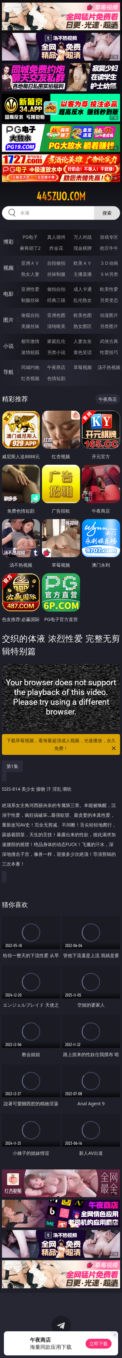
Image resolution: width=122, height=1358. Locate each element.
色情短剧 (56, 378)
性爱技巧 (109, 352)
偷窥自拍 (30, 315)
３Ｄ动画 (109, 263)
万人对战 (83, 237)
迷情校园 (30, 352)
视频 (8, 267)
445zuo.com (61, 196)
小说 (8, 345)
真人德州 (56, 237)
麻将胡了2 (30, 248)
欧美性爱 (109, 289)
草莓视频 (83, 367)
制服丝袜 (30, 300)
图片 (8, 319)
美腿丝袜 (30, 326)
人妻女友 (83, 341)
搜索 (107, 213)
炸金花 (56, 248)
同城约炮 (30, 367)
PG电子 (30, 237)
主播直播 (83, 274)
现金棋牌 (83, 248)
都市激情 (30, 341)
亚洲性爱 (30, 289)
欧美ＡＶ (83, 263)
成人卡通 (83, 289)
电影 (8, 293)
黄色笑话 (83, 352)
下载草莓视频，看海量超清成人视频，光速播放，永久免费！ (62, 744)
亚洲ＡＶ (30, 263)
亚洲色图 (56, 315)
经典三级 (56, 300)
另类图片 (109, 326)
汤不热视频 (109, 367)
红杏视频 (30, 378)
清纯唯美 (56, 326)
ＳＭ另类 (109, 274)
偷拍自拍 (56, 289)
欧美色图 (83, 315)
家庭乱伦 (56, 341)
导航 (8, 371)
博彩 (8, 241)
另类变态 (109, 300)
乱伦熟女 (83, 300)
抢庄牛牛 (109, 248)
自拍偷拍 (56, 263)
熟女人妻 (30, 274)
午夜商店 (56, 367)
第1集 (12, 766)
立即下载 (98, 1343)
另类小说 (56, 352)
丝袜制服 (56, 274)
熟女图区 (83, 326)
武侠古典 (109, 341)
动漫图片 (109, 315)
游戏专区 (109, 237)
